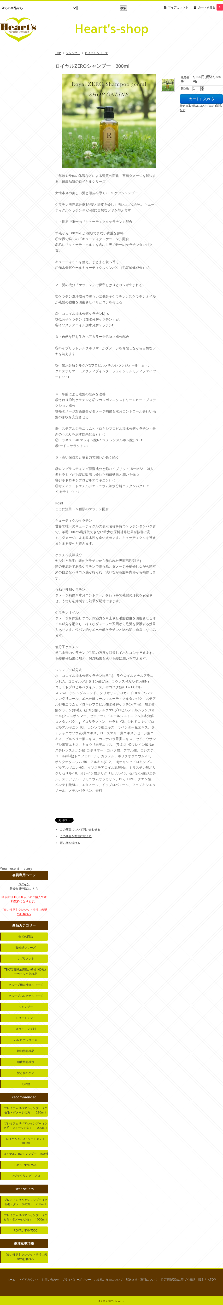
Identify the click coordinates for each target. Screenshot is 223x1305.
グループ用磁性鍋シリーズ (25, 985)
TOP (58, 53)
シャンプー (73, 53)
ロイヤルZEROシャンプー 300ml (25, 1154)
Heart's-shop (111, 28)
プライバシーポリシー (76, 1279)
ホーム (11, 1279)
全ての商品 (25, 936)
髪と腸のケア (25, 1073)
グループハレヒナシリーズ (25, 996)
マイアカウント (178, 7)
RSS (200, 1279)
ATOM (212, 1279)
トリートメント (26, 1018)
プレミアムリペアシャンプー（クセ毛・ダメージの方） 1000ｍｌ (26, 1125)
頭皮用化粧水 (25, 1062)
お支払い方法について (108, 1279)
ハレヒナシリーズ (25, 1040)
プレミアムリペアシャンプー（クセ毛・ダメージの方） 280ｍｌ (25, 1110)
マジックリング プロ (25, 1176)
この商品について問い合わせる (80, 829)
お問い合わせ (50, 1279)
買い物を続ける (70, 843)
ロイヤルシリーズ (96, 53)
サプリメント (25, 958)
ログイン (24, 884)
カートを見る (210, 7)
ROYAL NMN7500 (25, 1165)
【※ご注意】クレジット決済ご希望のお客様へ (24, 912)
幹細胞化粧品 (25, 1051)
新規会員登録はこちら (24, 889)
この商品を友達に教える (76, 836)
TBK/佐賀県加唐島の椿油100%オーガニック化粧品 (25, 971)
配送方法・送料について (142, 1279)
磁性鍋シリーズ (26, 947)
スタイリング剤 (26, 1029)
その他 (25, 1084)
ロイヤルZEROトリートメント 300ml (27, 1141)
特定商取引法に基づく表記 (178, 1279)
